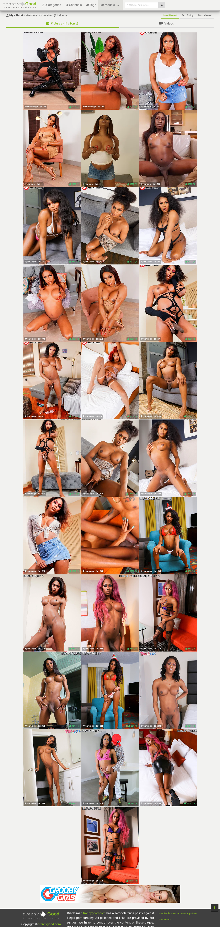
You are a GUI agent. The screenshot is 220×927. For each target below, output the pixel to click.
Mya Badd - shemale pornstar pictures (178, 913)
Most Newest (170, 15)
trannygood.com (49, 924)
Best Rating (187, 15)
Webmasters (165, 919)
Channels (74, 5)
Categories (51, 5)
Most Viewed (205, 15)
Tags (91, 5)
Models (108, 5)
